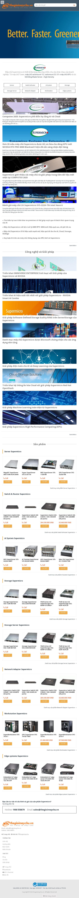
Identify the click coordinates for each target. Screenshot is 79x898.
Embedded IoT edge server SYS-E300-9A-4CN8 (66, 778)
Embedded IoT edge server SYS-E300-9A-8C (30, 778)
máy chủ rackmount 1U (34, 74)
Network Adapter (30, 91)
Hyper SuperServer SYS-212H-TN (28, 473)
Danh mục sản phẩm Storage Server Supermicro (60, 663)
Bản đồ (6, 875)
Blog (4, 857)
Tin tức (5, 860)
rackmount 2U (50, 74)
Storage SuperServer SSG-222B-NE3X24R (29, 602)
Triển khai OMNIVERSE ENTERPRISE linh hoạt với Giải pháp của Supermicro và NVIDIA (34, 274)
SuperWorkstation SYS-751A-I (48, 735)
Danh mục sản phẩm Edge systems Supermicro (60, 794)
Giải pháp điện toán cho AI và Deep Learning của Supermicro (33, 366)
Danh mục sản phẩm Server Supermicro (62, 488)
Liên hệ (5, 841)
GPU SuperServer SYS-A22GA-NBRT (11, 560)
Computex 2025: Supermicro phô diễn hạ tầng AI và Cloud (31, 116)
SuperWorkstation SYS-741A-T (11, 735)
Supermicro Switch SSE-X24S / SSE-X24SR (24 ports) (30, 516)
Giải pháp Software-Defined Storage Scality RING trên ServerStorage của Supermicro (39, 319)
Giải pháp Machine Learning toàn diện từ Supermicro (29, 407)
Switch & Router (30, 85)
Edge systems (67, 91)
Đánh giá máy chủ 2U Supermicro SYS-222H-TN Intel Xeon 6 (32, 205)
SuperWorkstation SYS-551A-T (67, 735)
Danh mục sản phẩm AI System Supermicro (61, 575)
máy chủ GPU (65, 74)
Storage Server (12, 91)
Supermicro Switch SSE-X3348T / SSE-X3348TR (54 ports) (11, 516)
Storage (67, 85)
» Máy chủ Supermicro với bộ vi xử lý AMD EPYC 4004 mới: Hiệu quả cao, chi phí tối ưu (36, 227)
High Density (49, 77)
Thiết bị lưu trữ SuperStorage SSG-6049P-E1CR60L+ (47, 603)
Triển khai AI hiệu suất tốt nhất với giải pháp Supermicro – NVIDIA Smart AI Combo (36, 297)
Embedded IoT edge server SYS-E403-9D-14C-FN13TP (10, 778)
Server (12, 85)
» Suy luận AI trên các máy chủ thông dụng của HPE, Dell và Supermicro (31, 238)
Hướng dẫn (6, 844)
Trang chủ (7, 867)
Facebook (7, 869)
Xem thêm (72, 245)
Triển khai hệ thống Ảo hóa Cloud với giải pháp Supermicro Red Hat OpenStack (36, 387)
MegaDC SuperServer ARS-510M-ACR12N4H (11, 473)
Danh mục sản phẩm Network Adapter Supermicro (59, 707)
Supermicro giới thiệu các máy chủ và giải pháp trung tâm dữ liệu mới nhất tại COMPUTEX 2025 (38, 176)
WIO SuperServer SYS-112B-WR (48, 473)
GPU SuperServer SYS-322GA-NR (66, 473)
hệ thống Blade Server (33, 77)
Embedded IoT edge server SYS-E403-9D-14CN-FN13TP (47, 778)
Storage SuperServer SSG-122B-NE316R (10, 602)
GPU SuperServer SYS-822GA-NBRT (48, 560)
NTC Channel (8, 872)
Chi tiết (7, 482)
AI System (49, 85)
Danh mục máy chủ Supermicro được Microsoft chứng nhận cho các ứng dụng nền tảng (39, 341)
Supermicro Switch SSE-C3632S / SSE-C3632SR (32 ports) (48, 516)
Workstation (49, 91)
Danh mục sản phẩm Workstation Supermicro (61, 750)
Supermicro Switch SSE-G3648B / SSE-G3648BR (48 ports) (67, 516)
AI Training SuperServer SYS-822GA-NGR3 (30, 560)
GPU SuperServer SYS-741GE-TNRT (29, 735)
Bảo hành (6, 847)
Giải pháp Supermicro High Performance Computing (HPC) (32, 426)
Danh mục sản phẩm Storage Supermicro (62, 619)
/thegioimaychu (24, 834)
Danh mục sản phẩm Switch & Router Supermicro (60, 532)
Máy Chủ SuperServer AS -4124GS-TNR (66, 560)
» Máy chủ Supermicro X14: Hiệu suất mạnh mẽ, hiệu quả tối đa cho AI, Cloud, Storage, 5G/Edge (37, 232)
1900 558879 (10, 830)
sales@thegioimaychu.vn (13, 828)
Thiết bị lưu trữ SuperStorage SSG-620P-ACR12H (65, 603)
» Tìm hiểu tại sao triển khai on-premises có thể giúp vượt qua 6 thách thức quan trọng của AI (38, 221)
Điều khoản (7, 849)
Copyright (25, 892)
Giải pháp (6, 862)
